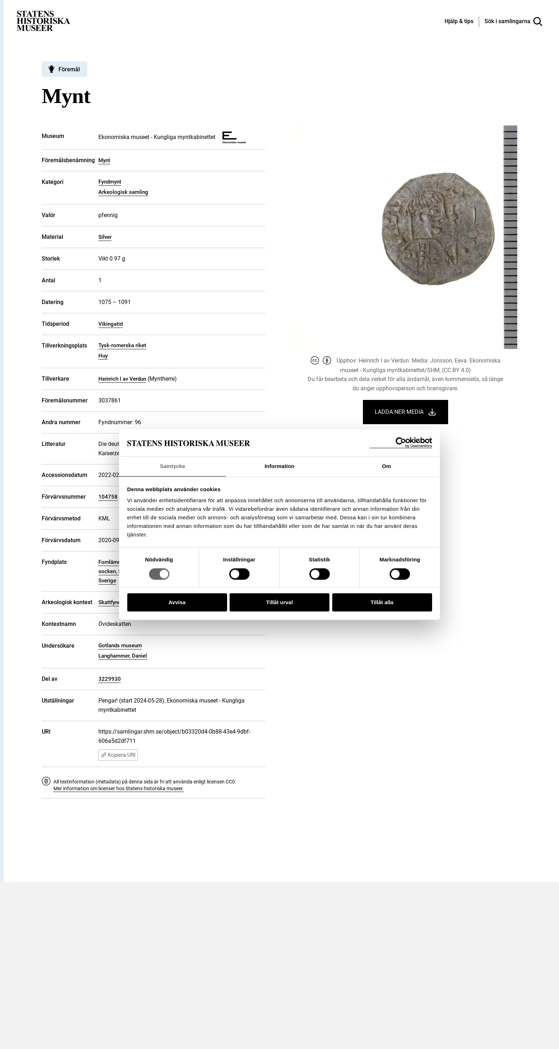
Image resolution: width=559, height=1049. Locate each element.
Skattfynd (109, 602)
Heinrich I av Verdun (122, 379)
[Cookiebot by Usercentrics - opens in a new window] (401, 442)
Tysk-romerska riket (122, 345)
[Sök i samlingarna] (513, 21)
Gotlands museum (120, 645)
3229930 (109, 679)
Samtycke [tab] (172, 466)
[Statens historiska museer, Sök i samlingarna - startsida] (43, 20)
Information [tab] (279, 466)
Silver (105, 237)
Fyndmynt (109, 182)
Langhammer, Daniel (122, 656)
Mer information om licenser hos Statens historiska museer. (118, 788)
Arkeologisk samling (123, 192)
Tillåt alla (382, 603)
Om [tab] (386, 466)
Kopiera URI (118, 755)
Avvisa (177, 603)
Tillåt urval (279, 603)
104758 (108, 497)
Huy (103, 356)
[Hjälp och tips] (459, 21)
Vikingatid (110, 324)
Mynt (104, 160)
